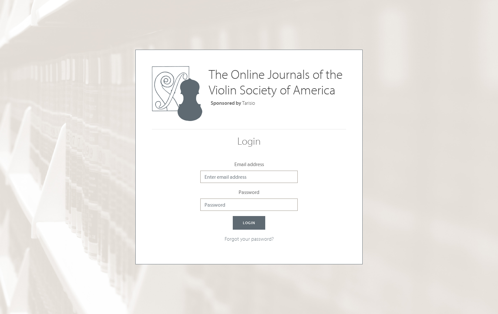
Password (249, 192)
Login (249, 222)
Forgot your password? (249, 238)
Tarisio (248, 103)
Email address (249, 164)
